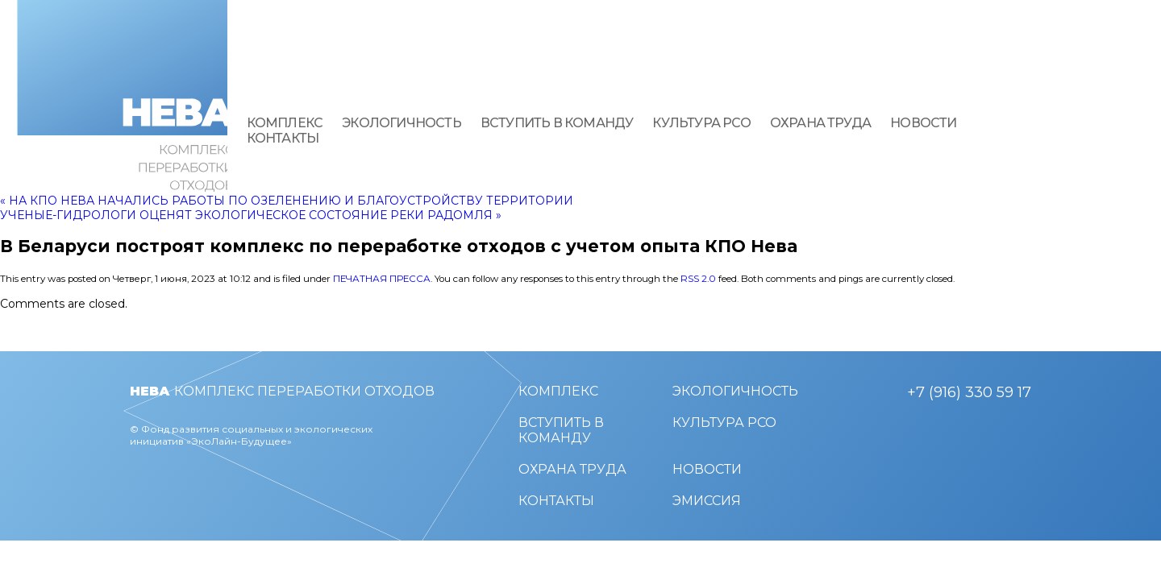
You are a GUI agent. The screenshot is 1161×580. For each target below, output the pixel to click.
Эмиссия (706, 500)
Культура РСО (701, 122)
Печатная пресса (382, 278)
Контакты (283, 138)
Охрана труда (820, 122)
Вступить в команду (557, 122)
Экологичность (401, 122)
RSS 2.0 (698, 278)
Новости (923, 122)
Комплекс (285, 122)
